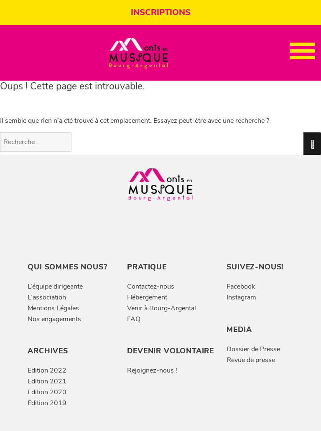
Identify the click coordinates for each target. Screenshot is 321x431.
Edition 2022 (47, 370)
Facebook (241, 286)
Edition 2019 (47, 403)
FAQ (133, 319)
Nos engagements (54, 319)
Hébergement (147, 297)
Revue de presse (251, 360)
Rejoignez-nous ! (152, 370)
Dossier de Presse (253, 349)
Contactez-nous (150, 286)
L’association (47, 297)
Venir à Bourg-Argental (161, 308)
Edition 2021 (47, 381)
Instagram (241, 297)
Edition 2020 (47, 392)
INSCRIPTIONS (161, 12)
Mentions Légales (53, 308)
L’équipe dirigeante (55, 286)
